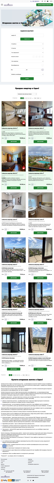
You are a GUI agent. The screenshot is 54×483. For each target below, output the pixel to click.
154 (35, 98)
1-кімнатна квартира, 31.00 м (36, 173)
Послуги (3, 460)
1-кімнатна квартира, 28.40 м (9, 173)
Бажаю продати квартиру (44, 4)
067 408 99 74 (35, 1)
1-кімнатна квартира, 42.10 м (9, 219)
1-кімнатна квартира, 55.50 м (36, 264)
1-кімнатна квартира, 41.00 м (36, 219)
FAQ (2, 462)
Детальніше (14, 141)
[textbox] (27, 74)
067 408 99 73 (27, 472)
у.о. (42, 69)
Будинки (30, 462)
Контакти (3, 469)
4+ (42, 56)
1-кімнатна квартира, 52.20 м (9, 264)
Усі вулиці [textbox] (13, 48)
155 (38, 98)
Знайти (27, 78)
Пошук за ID (27, 39)
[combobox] (27, 43)
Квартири (30, 459)
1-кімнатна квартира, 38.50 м (36, 128)
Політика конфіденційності (32, 477)
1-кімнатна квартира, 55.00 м (9, 309)
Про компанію (4, 459)
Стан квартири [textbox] (14, 61)
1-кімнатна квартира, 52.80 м (36, 354)
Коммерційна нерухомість (33, 464)
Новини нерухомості (5, 465)
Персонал (3, 467)
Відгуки (2, 464)
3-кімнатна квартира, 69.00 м (9, 128)
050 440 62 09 (45, 472)
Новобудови (30, 460)
